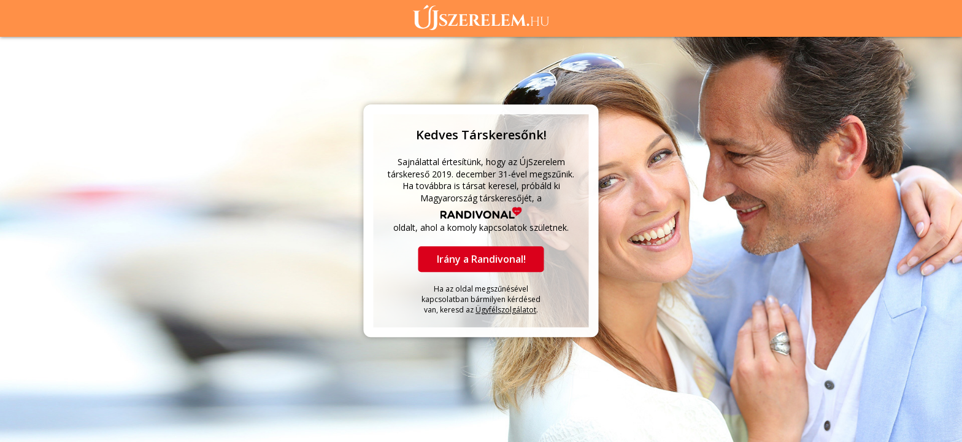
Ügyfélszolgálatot (505, 309)
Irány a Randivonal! (481, 259)
